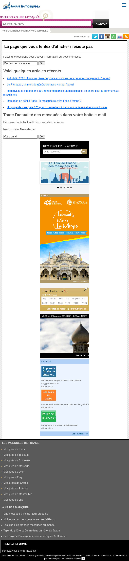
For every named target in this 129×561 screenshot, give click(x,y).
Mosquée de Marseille (16, 466)
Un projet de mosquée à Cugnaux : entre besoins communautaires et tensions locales (57, 107)
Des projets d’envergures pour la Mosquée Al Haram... (35, 536)
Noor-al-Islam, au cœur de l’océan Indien (64, 316)
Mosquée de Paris (14, 449)
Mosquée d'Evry (12, 477)
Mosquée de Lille (13, 499)
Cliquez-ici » (47, 386)
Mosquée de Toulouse (16, 454)
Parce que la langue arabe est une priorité (61, 380)
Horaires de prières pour (55, 291)
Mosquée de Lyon (13, 471)
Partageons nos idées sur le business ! (59, 425)
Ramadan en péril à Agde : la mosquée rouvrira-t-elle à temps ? (44, 100)
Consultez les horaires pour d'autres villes (66, 309)
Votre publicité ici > (80, 434)
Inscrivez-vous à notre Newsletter (19, 550)
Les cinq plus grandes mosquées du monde (29, 525)
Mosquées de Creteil (15, 482)
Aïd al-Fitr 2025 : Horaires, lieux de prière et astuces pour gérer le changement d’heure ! (58, 78)
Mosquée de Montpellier (17, 494)
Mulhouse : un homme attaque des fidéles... (29, 519)
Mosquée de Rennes (15, 488)
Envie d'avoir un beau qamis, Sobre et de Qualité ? (65, 404)
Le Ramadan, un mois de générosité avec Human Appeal (40, 84)
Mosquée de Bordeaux (16, 460)
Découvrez (82, 355)
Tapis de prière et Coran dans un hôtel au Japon (31, 530)
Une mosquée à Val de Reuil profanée (25, 513)
